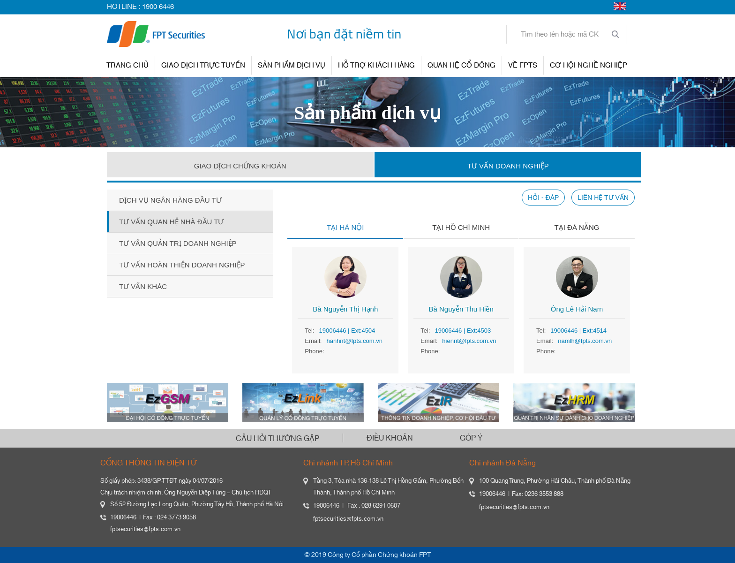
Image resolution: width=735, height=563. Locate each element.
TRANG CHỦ (127, 65)
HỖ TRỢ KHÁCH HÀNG (376, 65)
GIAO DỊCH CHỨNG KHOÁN (240, 166)
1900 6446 (158, 6)
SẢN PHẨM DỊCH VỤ (291, 65)
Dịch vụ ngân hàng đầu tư (170, 200)
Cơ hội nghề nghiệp (588, 65)
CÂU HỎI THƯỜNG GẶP (277, 439)
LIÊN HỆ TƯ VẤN (603, 197)
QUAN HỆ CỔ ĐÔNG (461, 65)
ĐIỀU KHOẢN (390, 438)
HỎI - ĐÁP (543, 197)
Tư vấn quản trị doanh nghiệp (178, 243)
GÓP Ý (471, 438)
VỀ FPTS (522, 65)
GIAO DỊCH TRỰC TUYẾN (203, 65)
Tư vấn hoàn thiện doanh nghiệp (182, 265)
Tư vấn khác (143, 286)
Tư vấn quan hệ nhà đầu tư (171, 222)
